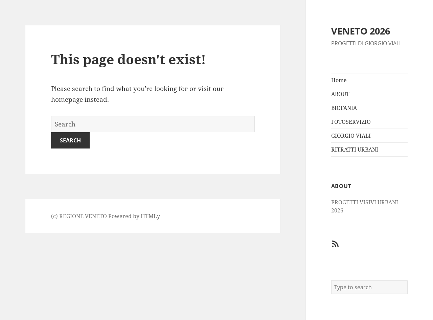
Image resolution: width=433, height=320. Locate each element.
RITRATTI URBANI (354, 149)
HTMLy (150, 216)
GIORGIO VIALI (351, 135)
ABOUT (340, 94)
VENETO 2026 (360, 31)
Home (339, 80)
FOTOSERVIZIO (351, 121)
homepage (67, 99)
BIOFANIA (344, 108)
